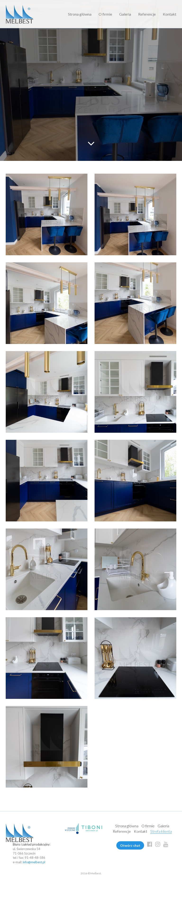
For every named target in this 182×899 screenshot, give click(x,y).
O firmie (105, 14)
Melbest (19, 14)
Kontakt (169, 14)
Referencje (147, 14)
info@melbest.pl (34, 862)
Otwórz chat (130, 845)
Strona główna (79, 14)
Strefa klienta (161, 831)
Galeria (125, 14)
